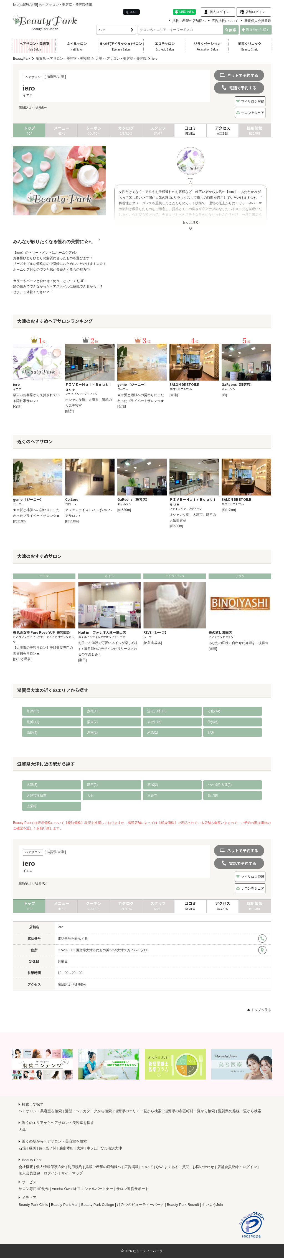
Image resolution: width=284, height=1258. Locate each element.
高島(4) (32, 732)
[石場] (17, 406)
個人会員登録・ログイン (38, 1173)
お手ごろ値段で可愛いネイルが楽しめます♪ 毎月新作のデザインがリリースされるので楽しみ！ (108, 648)
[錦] (224, 395)
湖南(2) (92, 732)
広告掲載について (225, 21)
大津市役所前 (37, 795)
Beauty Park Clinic (33, 1204)
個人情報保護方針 (50, 1167)
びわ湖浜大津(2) (220, 785)
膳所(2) (92, 785)
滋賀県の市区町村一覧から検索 (189, 1111)
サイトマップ (72, 1173)
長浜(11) (33, 722)
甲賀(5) (213, 722)
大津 (22, 1130)
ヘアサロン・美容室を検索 (40, 1111)
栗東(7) (92, 722)
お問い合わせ (203, 1167)
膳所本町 (66, 1148)
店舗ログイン (255, 12)
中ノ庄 (92, 1148)
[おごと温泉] (22, 659)
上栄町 (32, 806)
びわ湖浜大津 (111, 1148)
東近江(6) (154, 722)
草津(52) (33, 711)
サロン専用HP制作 (34, 1189)
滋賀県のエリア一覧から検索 (138, 1111)
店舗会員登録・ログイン (237, 1167)
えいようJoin (212, 1204)
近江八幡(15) (156, 711)
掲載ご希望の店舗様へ (189, 21)
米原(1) (152, 732)
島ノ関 (213, 795)
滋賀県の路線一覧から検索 (239, 1111)
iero (60, 927)
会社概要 (26, 1167)
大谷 (90, 795)
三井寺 (152, 795)
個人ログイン (219, 12)
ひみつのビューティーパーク (140, 1204)
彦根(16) (93, 711)
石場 (22, 1148)
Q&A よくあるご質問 (172, 1167)
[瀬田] (82, 660)
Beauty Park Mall (64, 1204)
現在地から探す (255, 30)
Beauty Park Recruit (183, 1204)
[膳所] (69, 411)
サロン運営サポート (132, 1189)
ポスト (131, 12)
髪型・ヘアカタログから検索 (88, 1111)
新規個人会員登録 (257, 21)
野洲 (211, 732)
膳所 (32, 1148)
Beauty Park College (97, 1204)
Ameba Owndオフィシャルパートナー (82, 1189)
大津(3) (32, 785)
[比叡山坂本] (152, 643)
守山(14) (214, 711)
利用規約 (75, 1167)
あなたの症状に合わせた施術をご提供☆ (238, 643)
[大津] (173, 395)
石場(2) (152, 785)
